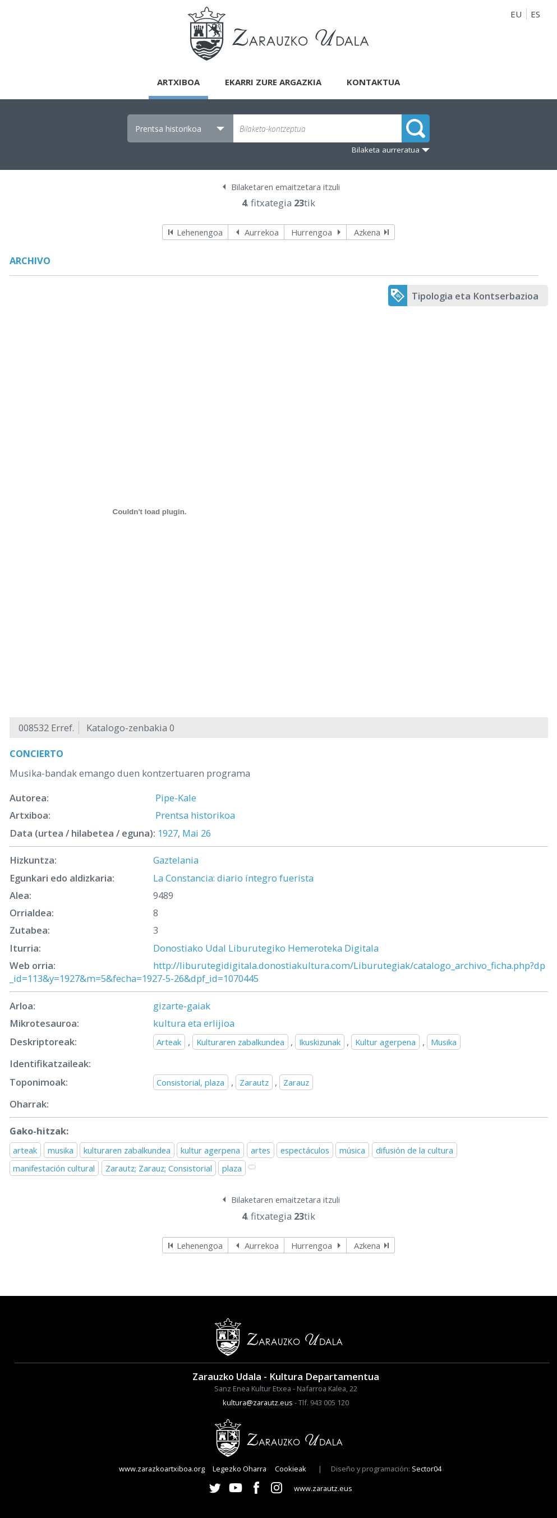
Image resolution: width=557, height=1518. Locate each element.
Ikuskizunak (319, 1042)
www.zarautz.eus (323, 1488)
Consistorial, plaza (190, 1082)
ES (535, 14)
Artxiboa (178, 81)
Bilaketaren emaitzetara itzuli (285, 186)
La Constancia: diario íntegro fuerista (233, 877)
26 (206, 833)
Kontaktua (373, 81)
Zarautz (254, 1082)
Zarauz (296, 1082)
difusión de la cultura (414, 1150)
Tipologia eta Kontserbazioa (475, 295)
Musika (444, 1042)
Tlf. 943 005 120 (323, 1402)
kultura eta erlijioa (193, 1023)
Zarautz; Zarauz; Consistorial (158, 1168)
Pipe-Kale (175, 797)
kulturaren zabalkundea (127, 1150)
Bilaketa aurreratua (386, 150)
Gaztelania (176, 859)
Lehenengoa (200, 232)
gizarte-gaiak (181, 1005)
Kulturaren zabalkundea (240, 1042)
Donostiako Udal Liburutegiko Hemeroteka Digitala (266, 948)
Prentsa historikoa (195, 815)
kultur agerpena (210, 1150)
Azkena (367, 232)
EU (516, 14)
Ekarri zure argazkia (273, 81)
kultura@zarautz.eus (258, 1402)
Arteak (168, 1042)
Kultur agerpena (385, 1042)
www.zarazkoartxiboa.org (162, 1469)
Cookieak (290, 1469)
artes (260, 1150)
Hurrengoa (311, 232)
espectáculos (304, 1150)
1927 (168, 833)
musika (60, 1150)
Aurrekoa (262, 232)
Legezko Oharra (239, 1469)
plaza (232, 1168)
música (352, 1150)
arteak (25, 1150)
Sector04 (426, 1469)
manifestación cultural (54, 1168)
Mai (190, 833)
